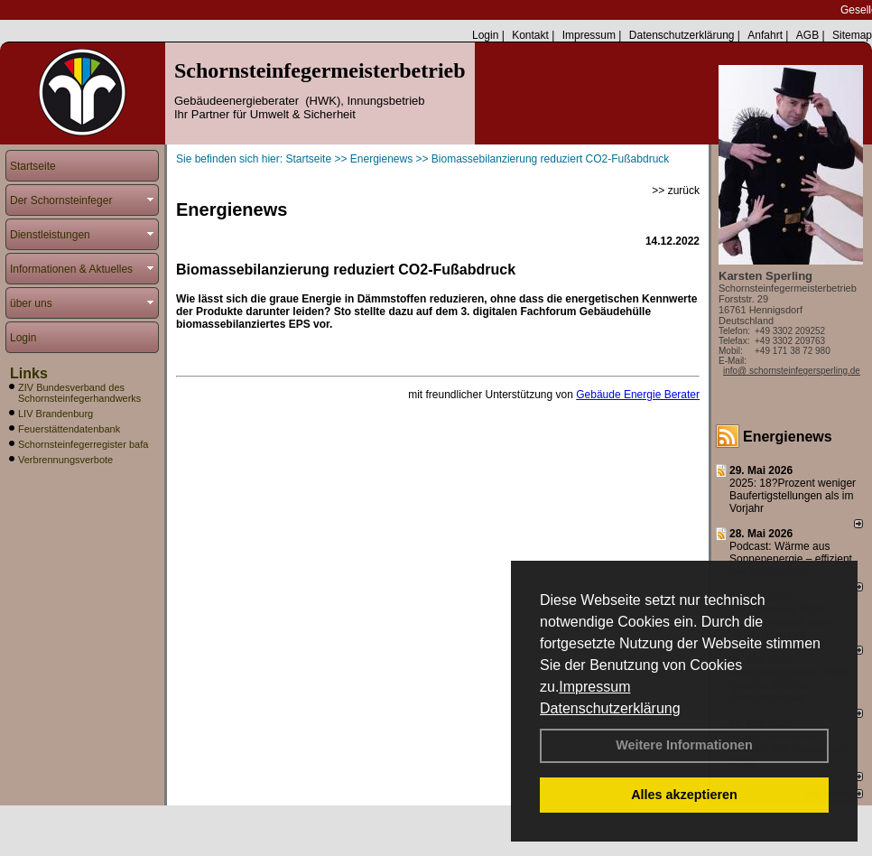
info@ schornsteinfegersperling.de (791, 371)
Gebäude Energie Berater (638, 394)
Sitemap (852, 35)
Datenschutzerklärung (610, 708)
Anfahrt (765, 35)
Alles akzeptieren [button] (684, 794)
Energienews (787, 436)
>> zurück (676, 190)
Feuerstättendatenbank (69, 428)
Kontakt (530, 35)
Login (485, 35)
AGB (807, 35)
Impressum (594, 686)
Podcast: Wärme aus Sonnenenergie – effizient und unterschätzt (790, 559)
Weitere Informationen (684, 745)
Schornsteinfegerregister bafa (83, 444)
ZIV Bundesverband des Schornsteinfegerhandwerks (79, 393)
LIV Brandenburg (55, 413)
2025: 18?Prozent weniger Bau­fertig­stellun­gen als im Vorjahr (792, 496)
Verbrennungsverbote (65, 459)
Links (29, 373)
